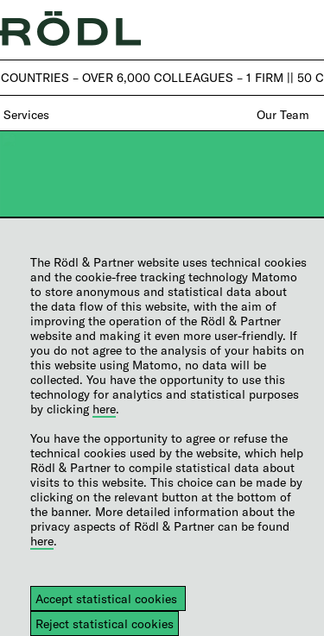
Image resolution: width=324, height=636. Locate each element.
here (104, 408)
